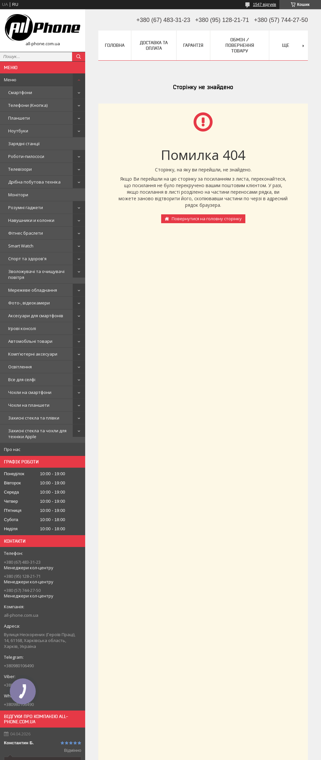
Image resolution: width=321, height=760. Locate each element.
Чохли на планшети (28, 405)
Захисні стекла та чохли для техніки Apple (37, 433)
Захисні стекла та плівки (33, 418)
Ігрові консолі (22, 328)
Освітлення (20, 367)
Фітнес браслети (25, 233)
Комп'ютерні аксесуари (32, 354)
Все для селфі (21, 379)
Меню (10, 80)
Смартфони (20, 92)
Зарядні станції (24, 143)
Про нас (12, 449)
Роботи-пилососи (26, 156)
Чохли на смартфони (29, 392)
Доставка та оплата (154, 45)
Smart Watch (20, 246)
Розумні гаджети (25, 207)
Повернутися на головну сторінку (207, 219)
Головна (114, 45)
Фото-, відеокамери (29, 303)
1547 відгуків (264, 4)
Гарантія (193, 45)
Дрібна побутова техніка (34, 182)
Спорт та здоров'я (27, 259)
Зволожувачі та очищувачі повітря (36, 274)
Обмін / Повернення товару (239, 45)
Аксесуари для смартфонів (35, 316)
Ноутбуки (18, 131)
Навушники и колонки (31, 220)
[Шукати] (78, 57)
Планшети (19, 118)
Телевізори (20, 169)
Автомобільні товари (30, 341)
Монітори (18, 195)
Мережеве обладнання (32, 290)
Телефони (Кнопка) (27, 105)
